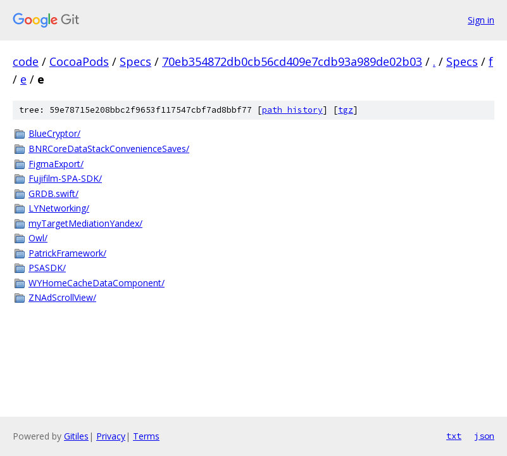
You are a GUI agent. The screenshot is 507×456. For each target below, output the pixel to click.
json (484, 435)
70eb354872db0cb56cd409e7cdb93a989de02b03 (292, 61)
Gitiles (76, 436)
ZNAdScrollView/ (62, 297)
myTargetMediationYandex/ (85, 223)
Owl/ (37, 238)
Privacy (110, 436)
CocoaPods (79, 61)
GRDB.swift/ (53, 193)
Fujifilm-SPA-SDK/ (65, 178)
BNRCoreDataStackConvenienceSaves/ (108, 148)
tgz (345, 109)
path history (292, 109)
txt (453, 435)
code (26, 61)
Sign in (481, 20)
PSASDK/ (47, 268)
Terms (146, 436)
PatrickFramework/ (67, 253)
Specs (135, 61)
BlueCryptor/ (54, 133)
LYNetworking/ (58, 208)
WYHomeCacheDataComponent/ (96, 283)
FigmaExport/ (56, 164)
